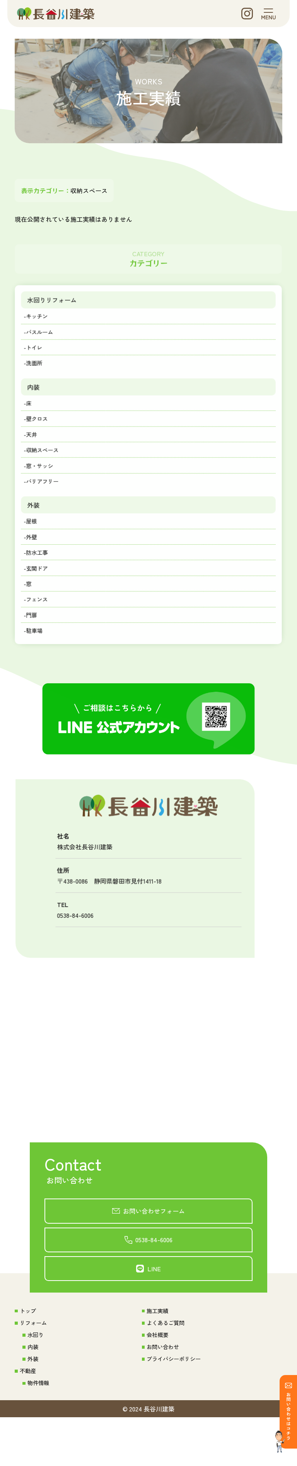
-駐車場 (36, 664)
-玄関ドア (39, 596)
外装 (36, 527)
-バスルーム (42, 340)
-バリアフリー (45, 502)
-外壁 (33, 562)
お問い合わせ (163, 1393)
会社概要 (157, 1380)
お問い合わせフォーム (154, 1248)
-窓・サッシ (42, 485)
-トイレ (36, 357)
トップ (29, 1355)
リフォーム (35, 1367)
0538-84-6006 (154, 1280)
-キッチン (39, 323)
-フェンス (39, 630)
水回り (37, 1380)
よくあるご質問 (166, 1367)
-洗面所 (36, 374)
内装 (36, 399)
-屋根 (33, 545)
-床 (30, 417)
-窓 (30, 613)
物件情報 (40, 1431)
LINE (155, 1311)
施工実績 (157, 1355)
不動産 (29, 1418)
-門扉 (33, 647)
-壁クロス (39, 434)
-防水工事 (39, 579)
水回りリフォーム (56, 306)
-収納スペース (45, 468)
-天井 (33, 451)
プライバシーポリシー (176, 1405)
